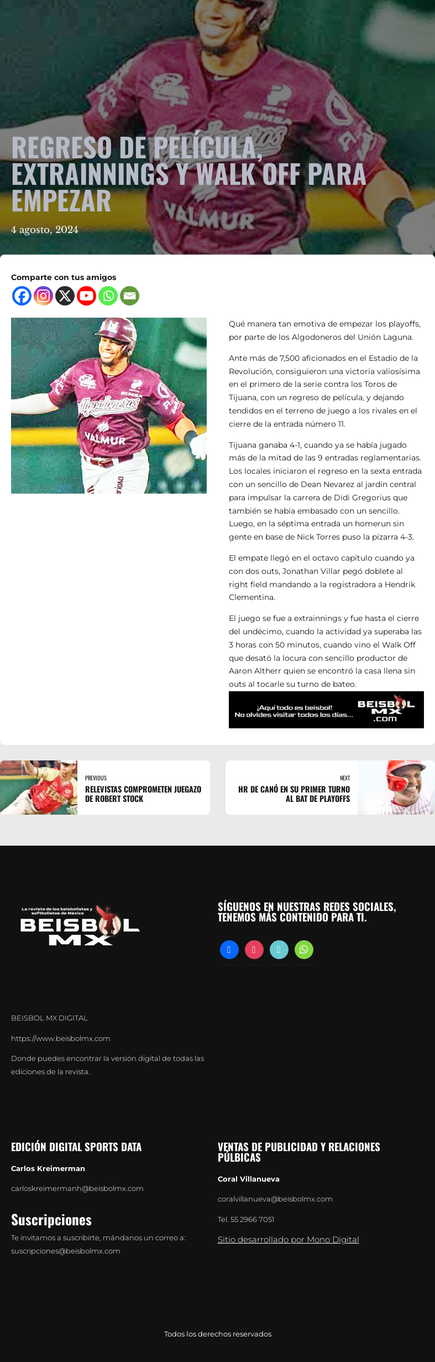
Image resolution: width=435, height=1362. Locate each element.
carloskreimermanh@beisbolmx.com (77, 1188)
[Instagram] (43, 295)
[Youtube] (86, 295)
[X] (65, 295)
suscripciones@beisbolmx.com (65, 1251)
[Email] (129, 295)
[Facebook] (22, 295)
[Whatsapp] (108, 295)
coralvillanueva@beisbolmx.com (275, 1199)
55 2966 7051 (252, 1219)
